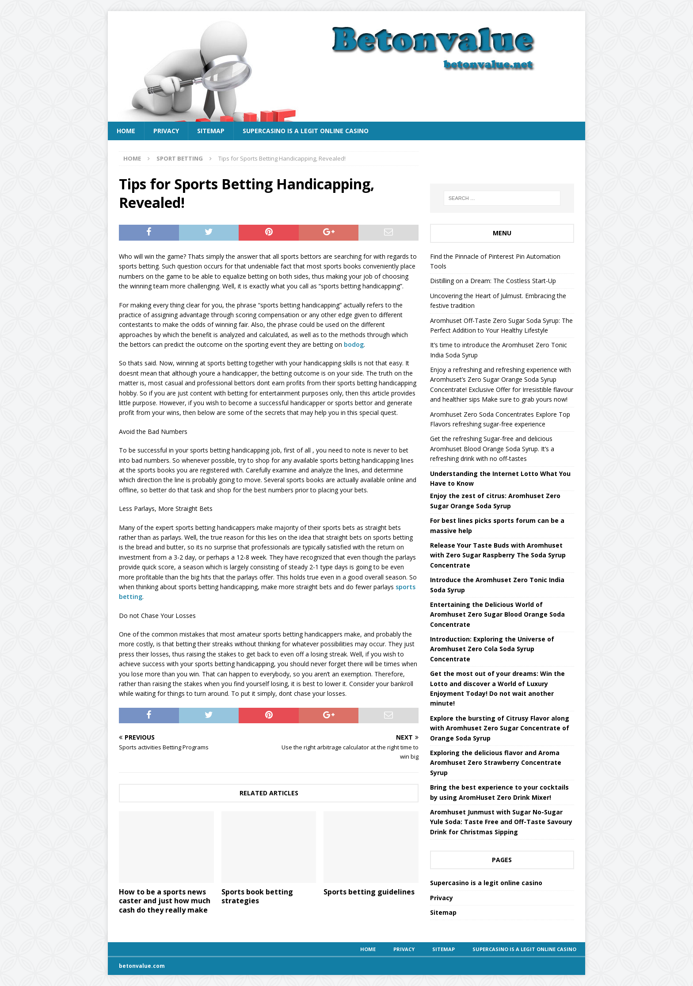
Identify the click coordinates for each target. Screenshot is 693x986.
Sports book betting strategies (257, 896)
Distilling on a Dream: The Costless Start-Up (493, 280)
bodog (354, 344)
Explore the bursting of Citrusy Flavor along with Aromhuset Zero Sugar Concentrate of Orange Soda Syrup (499, 728)
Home (126, 131)
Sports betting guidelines (369, 892)
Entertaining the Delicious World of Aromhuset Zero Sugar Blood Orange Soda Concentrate (497, 614)
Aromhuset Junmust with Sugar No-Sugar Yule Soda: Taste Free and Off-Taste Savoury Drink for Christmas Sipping (501, 822)
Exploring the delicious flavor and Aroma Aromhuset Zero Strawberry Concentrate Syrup (495, 762)
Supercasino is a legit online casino (306, 131)
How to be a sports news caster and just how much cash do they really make (164, 901)
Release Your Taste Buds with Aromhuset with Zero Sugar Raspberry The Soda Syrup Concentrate (498, 555)
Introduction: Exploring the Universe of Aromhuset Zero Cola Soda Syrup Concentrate (492, 649)
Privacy (166, 131)
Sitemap (211, 131)
